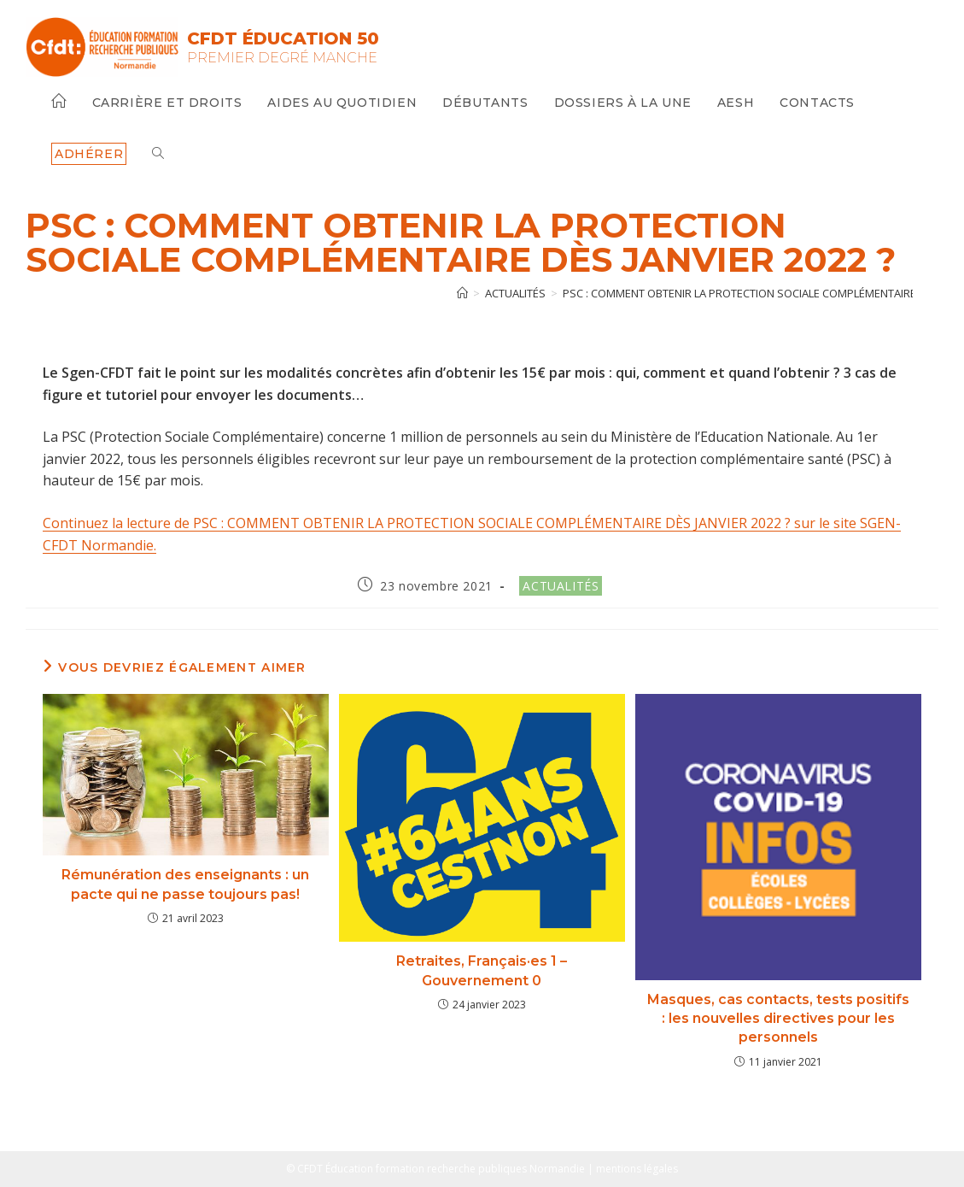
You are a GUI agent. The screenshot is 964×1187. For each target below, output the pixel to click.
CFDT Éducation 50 (283, 38)
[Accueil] (462, 293)
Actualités (561, 586)
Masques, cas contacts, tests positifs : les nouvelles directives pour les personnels (778, 1018)
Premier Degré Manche (282, 58)
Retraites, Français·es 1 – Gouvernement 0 (481, 970)
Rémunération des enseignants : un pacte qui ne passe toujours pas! (185, 884)
